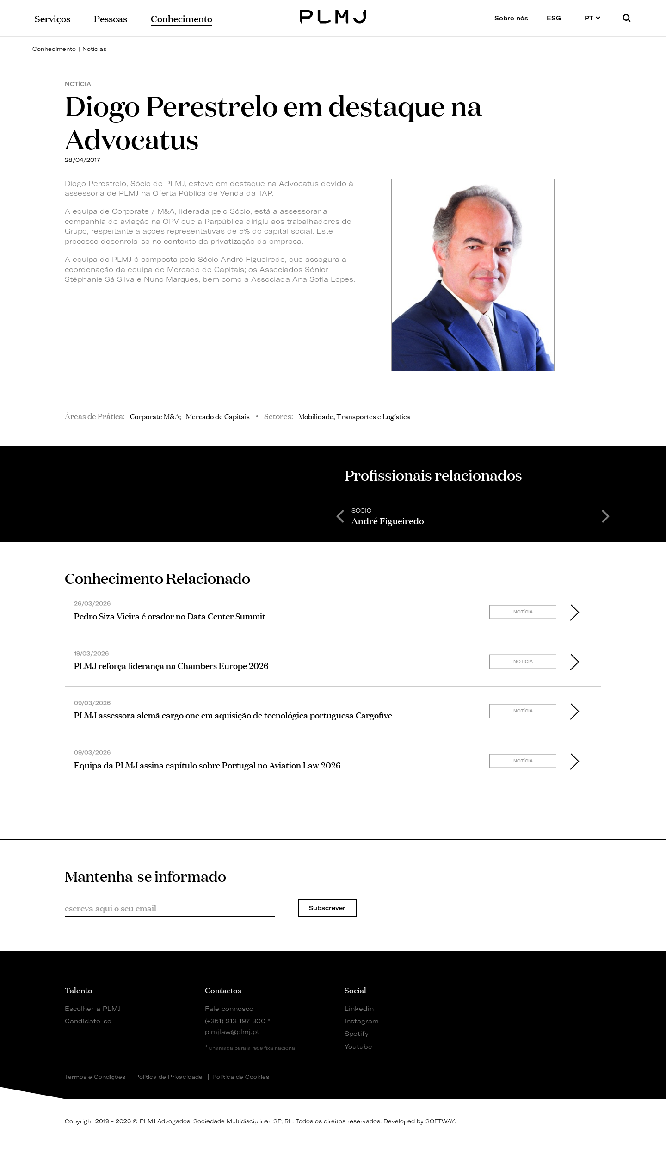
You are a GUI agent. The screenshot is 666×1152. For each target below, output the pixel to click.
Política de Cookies (240, 1077)
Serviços (52, 18)
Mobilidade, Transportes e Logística (354, 416)
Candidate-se (88, 1021)
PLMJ (333, 15)
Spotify (357, 1033)
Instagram (362, 1021)
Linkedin (359, 1008)
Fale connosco (229, 1008)
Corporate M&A (154, 416)
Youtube (358, 1046)
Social (355, 989)
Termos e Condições (95, 1077)
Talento (78, 989)
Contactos (223, 989)
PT (593, 17)
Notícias (94, 48)
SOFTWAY (440, 1121)
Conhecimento (54, 48)
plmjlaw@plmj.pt (232, 1031)
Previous (340, 515)
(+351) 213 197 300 (235, 1021)
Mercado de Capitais (218, 416)
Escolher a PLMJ (93, 1008)
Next (605, 515)
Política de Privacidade (169, 1077)
